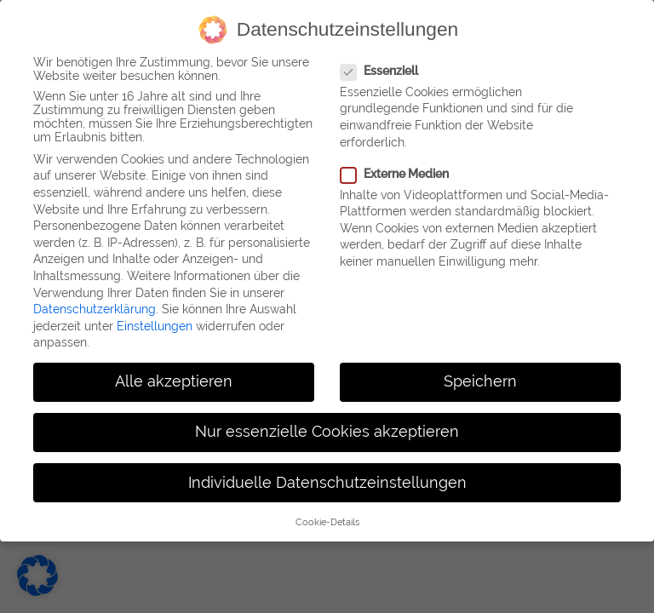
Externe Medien (394, 171)
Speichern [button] (480, 379)
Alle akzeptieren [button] (173, 379)
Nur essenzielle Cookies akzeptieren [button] (327, 429)
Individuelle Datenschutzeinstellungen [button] (327, 480)
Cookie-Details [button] (327, 519)
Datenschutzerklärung (94, 307)
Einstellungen (154, 323)
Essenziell (379, 68)
